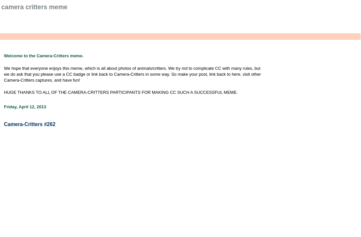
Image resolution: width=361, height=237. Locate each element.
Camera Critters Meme (34, 7)
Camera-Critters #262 (29, 124)
